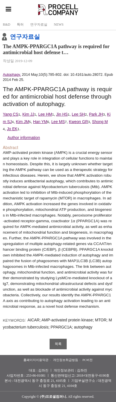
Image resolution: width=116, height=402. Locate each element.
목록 (58, 344)
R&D (6, 24)
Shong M (100, 121)
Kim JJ (28, 114)
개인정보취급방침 (65, 360)
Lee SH (78, 114)
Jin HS (62, 114)
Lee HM (45, 114)
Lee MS (58, 121)
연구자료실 (38, 24)
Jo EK (12, 128)
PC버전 (87, 360)
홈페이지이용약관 (35, 360)
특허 (20, 24)
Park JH (96, 114)
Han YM (40, 121)
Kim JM (22, 121)
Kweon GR (78, 121)
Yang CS (10, 114)
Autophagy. (12, 75)
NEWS (59, 24)
